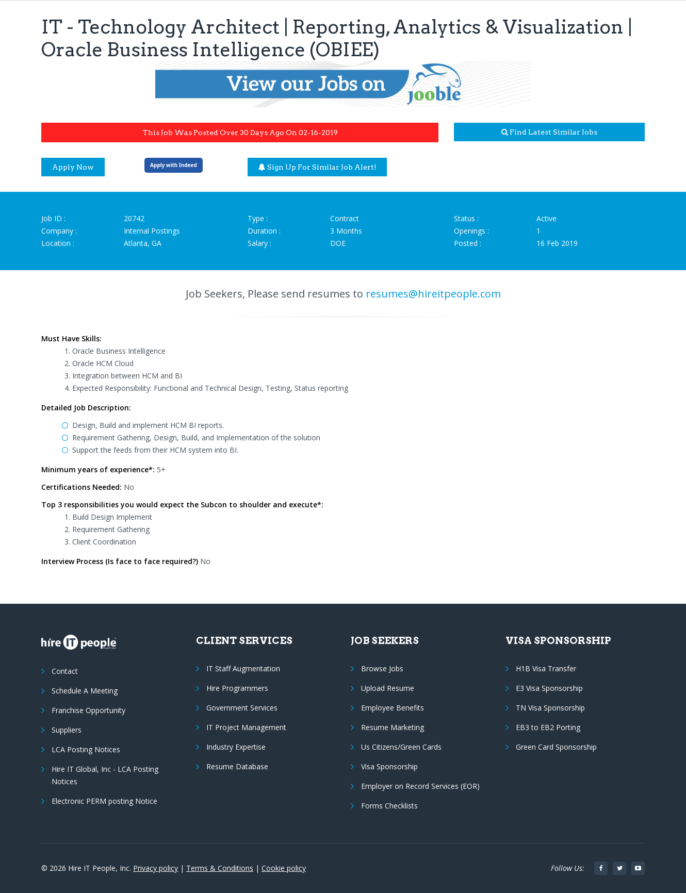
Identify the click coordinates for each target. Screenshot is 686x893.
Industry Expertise (236, 747)
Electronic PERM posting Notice (104, 801)
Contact (65, 671)
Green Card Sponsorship (556, 747)
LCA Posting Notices (86, 749)
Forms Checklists (389, 806)
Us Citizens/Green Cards (401, 747)
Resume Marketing (392, 727)
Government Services (241, 708)
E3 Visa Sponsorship (549, 688)
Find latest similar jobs (549, 132)
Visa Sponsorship (389, 766)
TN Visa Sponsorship (550, 708)
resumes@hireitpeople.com (433, 294)
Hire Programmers (237, 688)
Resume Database (237, 766)
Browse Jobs (382, 668)
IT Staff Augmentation (243, 668)
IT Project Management (246, 727)
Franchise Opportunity (88, 710)
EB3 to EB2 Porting (548, 727)
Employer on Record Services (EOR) (420, 786)
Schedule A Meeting (85, 691)
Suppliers (66, 730)
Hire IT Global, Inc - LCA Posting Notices (105, 775)
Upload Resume (387, 688)
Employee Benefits (392, 708)
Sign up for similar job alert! (317, 167)
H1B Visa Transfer (546, 668)
